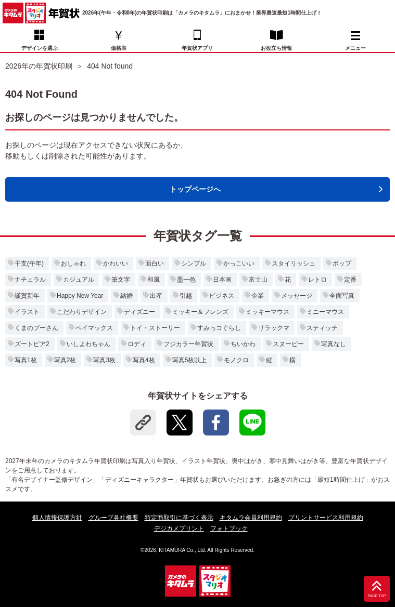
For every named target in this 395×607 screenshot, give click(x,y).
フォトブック (229, 528)
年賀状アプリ (197, 48)
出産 (156, 295)
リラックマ (273, 328)
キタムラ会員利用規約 (251, 517)
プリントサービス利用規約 (325, 517)
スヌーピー (288, 344)
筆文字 (120, 279)
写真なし (333, 344)
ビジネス (221, 295)
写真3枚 (104, 360)
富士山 (258, 279)
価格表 (118, 48)
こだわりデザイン (82, 311)
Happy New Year (80, 295)
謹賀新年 (27, 295)
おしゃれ (73, 263)
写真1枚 (26, 360)
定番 (350, 279)
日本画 (222, 279)
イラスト (27, 311)
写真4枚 (144, 360)
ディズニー (139, 311)
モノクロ (236, 360)
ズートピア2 (32, 344)
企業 (257, 295)
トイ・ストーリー (155, 328)
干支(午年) (29, 263)
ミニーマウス (325, 311)
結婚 (126, 295)
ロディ (137, 344)
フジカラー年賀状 (188, 344)
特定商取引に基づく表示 (179, 517)
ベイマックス (94, 328)
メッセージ (296, 295)
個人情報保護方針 (57, 517)
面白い (154, 263)
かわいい (115, 263)
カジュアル (78, 279)
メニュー (355, 41)
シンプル (193, 263)
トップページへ (195, 189)
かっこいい (238, 263)
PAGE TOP (376, 596)
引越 (186, 295)
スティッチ (322, 328)
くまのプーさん (36, 328)
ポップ (342, 263)
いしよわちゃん (88, 344)
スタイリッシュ (293, 263)
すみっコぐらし (219, 328)
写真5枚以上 (189, 360)
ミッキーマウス (267, 311)
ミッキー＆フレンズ (200, 311)
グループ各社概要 (113, 517)
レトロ (317, 279)
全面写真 (341, 295)
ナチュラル (30, 279)
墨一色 (186, 279)
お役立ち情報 (276, 48)
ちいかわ (243, 344)
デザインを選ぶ (39, 48)
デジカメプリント (179, 528)
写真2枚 (65, 360)
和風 (153, 279)
